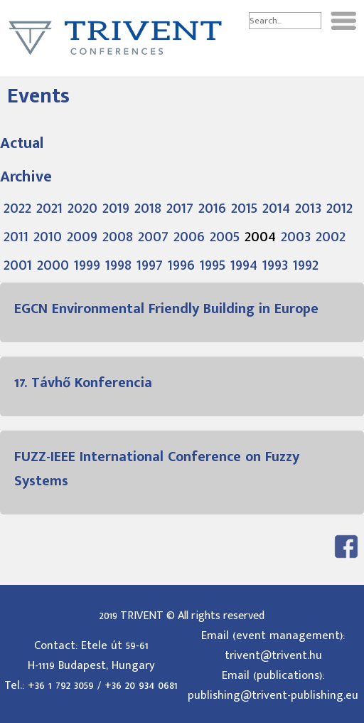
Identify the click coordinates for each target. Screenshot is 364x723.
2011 (16, 236)
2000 (53, 264)
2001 (18, 264)
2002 (331, 236)
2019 (115, 208)
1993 (275, 264)
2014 (276, 208)
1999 (87, 264)
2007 (153, 236)
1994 (243, 264)
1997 (149, 264)
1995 (212, 264)
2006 (189, 236)
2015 (244, 208)
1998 (118, 264)
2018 (147, 208)
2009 (82, 236)
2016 (212, 208)
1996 (181, 264)
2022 (17, 208)
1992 (305, 264)
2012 (339, 208)
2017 (179, 208)
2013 (308, 208)
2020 (82, 208)
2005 (225, 236)
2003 (296, 236)
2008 (117, 236)
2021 (49, 208)
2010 (47, 236)
